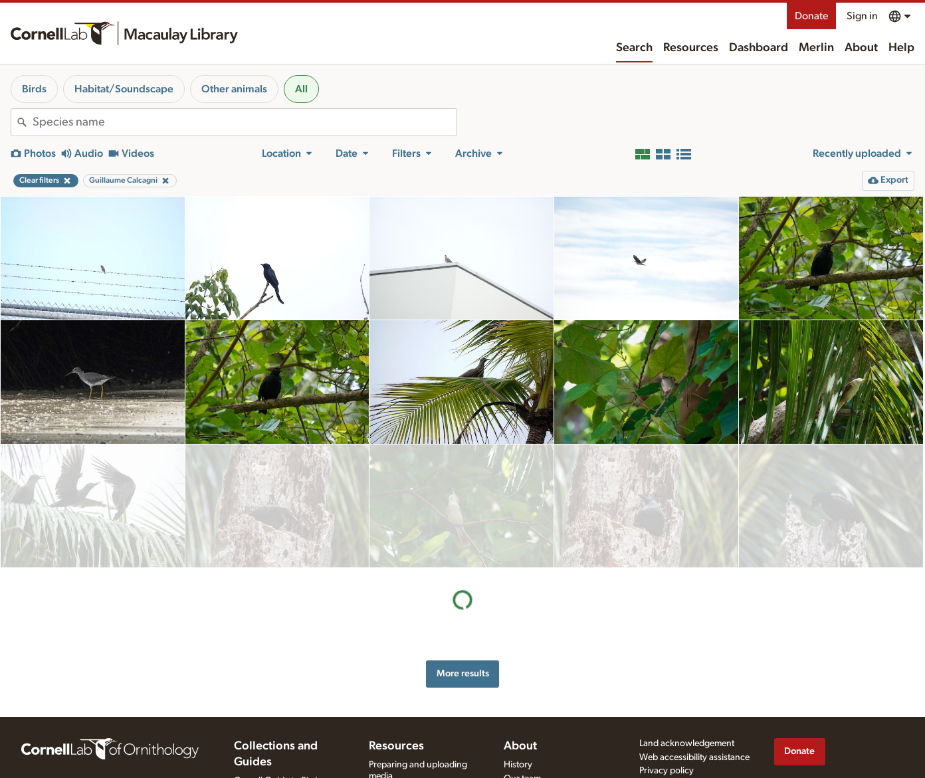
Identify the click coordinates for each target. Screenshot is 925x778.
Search (634, 48)
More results (463, 550)
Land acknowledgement (686, 713)
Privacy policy (666, 741)
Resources (690, 48)
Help (901, 48)
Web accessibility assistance (694, 727)
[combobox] (245, 122)
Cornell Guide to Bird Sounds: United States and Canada (286, 762)
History (518, 734)
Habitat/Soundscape (123, 89)
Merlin (816, 48)
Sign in (862, 16)
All (301, 89)
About (861, 48)
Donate (811, 16)
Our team (522, 748)
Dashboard (758, 48)
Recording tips (397, 760)
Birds (34, 89)
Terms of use (663, 754)
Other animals (234, 89)
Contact (519, 762)
